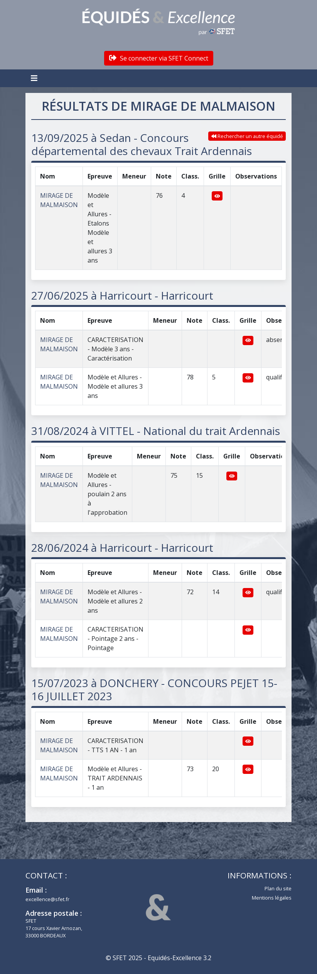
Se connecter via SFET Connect (158, 58)
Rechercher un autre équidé (247, 136)
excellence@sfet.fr (47, 899)
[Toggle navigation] (35, 78)
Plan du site (278, 888)
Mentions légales (272, 897)
